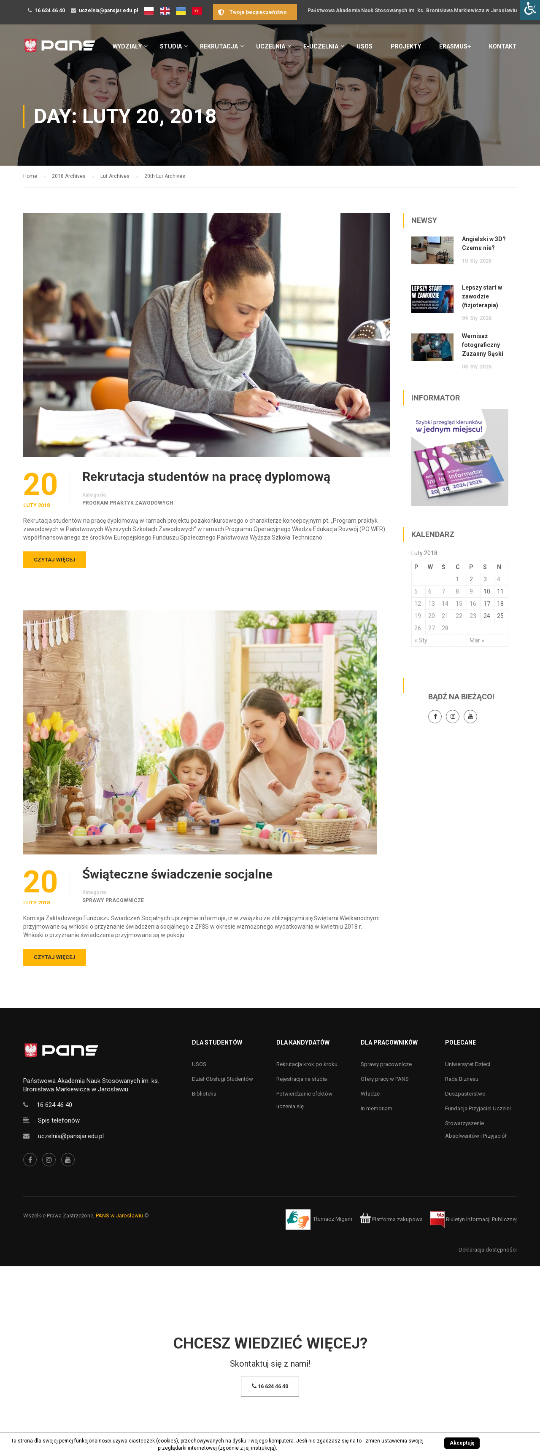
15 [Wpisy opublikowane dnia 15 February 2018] (459, 603)
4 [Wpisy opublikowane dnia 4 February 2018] (498, 579)
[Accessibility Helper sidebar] (530, 10)
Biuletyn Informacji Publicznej (473, 1219)
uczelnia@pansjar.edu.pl (108, 10)
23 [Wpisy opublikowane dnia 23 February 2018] (473, 615)
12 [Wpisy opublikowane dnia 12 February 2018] (417, 603)
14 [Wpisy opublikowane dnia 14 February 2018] (445, 603)
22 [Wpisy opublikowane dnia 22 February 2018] (459, 615)
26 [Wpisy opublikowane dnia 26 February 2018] (417, 628)
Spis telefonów (59, 1120)
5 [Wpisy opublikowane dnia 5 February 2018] (416, 591)
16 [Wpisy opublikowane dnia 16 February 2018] (473, 603)
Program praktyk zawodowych (127, 503)
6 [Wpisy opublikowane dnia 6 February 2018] (430, 591)
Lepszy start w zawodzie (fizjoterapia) (482, 296)
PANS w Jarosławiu (119, 1215)
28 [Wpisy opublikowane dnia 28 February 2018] (445, 628)
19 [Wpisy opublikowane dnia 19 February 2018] (417, 615)
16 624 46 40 (50, 10)
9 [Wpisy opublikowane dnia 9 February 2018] (471, 591)
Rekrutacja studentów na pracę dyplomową (206, 477)
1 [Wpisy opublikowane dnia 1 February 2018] (457, 579)
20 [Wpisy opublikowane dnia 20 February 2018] (431, 615)
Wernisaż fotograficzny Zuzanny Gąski (482, 345)
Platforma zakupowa (391, 1219)
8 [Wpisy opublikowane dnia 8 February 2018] (457, 591)
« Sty (420, 640)
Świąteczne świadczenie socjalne (177, 874)
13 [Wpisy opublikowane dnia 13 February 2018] (431, 603)
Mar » (477, 640)
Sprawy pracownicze (113, 900)
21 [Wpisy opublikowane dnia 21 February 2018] (445, 615)
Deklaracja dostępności (488, 1249)
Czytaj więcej (55, 559)
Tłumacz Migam (332, 1219)
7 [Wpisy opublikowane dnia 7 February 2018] (443, 591)
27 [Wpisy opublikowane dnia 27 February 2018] (431, 628)
